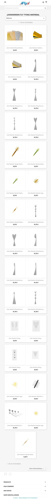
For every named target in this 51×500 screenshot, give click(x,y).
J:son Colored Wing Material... (15, 48)
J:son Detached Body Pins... (15, 425)
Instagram (10, 474)
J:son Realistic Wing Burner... (36, 77)
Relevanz (25, 18)
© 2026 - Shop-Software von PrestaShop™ (25, 498)
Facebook (5, 474)
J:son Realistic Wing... (15, 338)
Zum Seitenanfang (36, 469)
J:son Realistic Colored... (36, 48)
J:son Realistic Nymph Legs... (36, 193)
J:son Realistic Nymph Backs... (15, 164)
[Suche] (25, 8)
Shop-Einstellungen (11, 495)
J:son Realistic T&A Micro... (36, 396)
